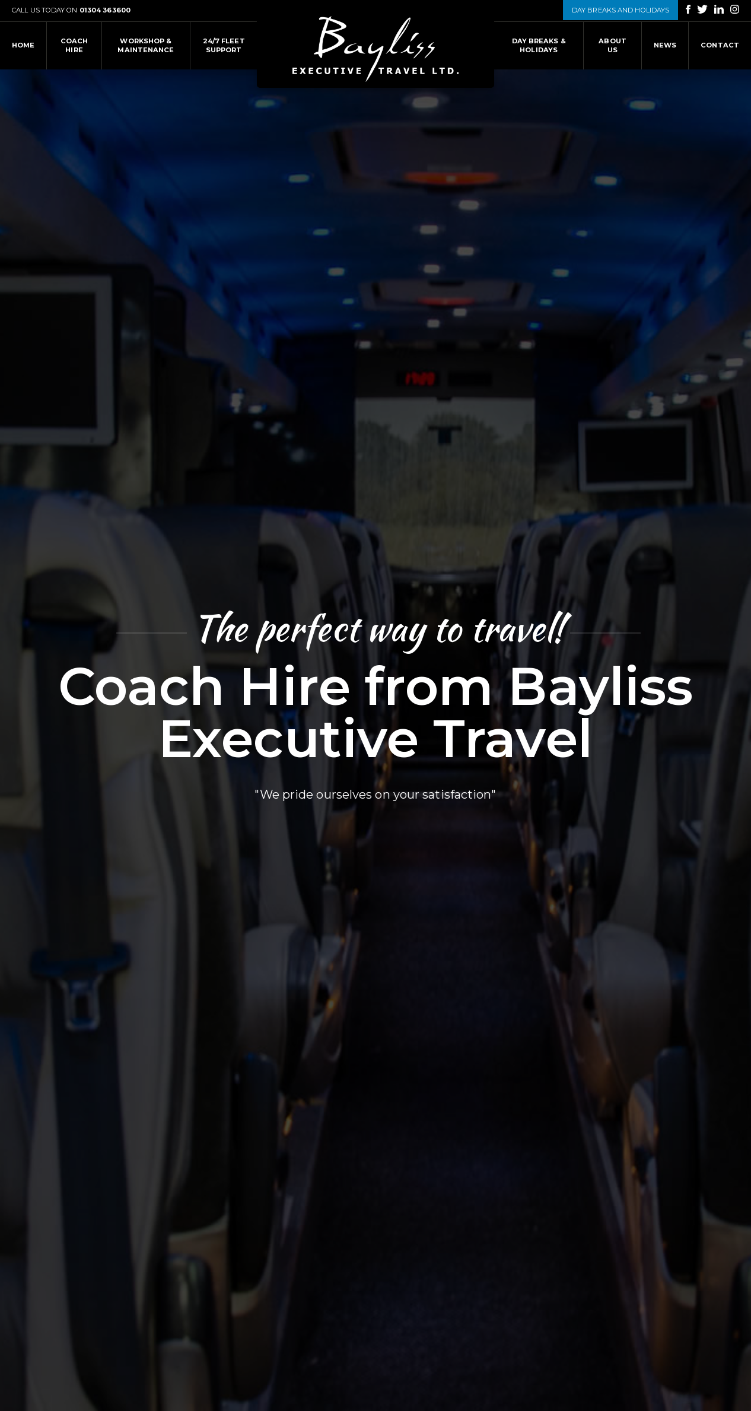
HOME (23, 45)
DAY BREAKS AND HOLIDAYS (620, 10)
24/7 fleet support (224, 45)
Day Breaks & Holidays (539, 45)
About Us (612, 45)
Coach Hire (74, 45)
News (665, 45)
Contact (720, 45)
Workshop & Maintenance (145, 45)
